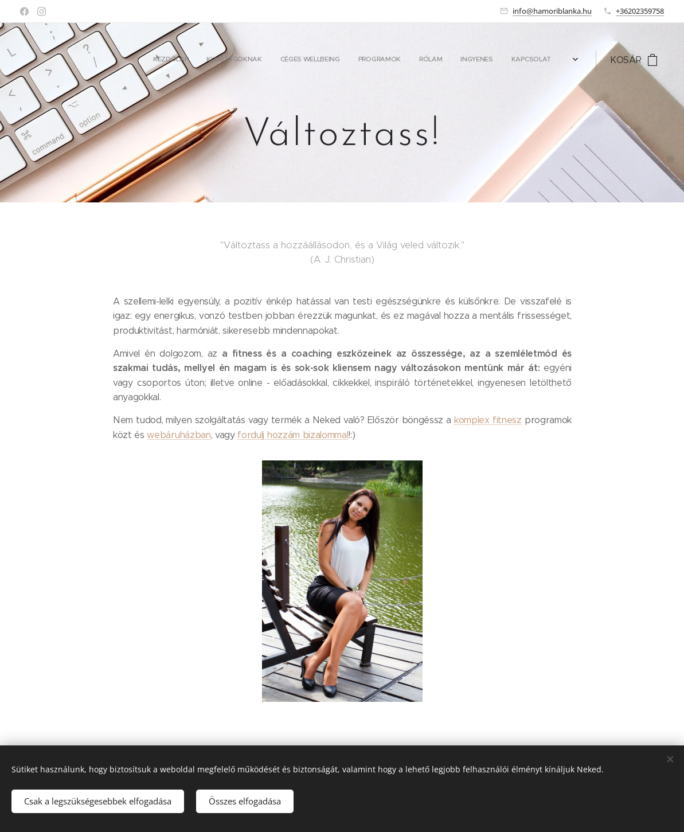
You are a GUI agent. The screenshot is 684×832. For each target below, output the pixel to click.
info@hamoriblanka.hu (552, 11)
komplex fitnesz (488, 420)
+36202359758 (640, 11)
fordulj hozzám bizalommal (292, 434)
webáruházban (178, 434)
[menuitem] (450, 60)
